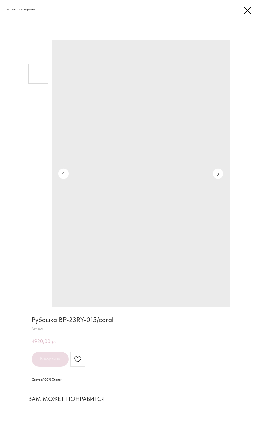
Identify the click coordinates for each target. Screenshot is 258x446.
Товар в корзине (23, 9)
